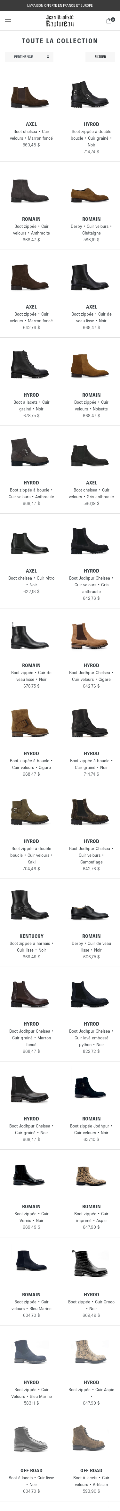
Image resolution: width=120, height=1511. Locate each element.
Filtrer (100, 57)
